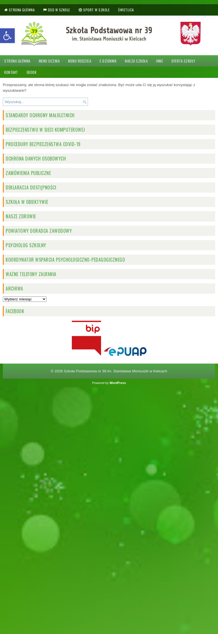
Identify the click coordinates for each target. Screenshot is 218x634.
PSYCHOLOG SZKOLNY (26, 245)
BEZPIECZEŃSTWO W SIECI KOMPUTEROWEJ (45, 129)
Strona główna (22, 9)
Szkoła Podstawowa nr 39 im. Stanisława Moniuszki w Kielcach (115, 371)
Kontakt (11, 72)
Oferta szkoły (183, 61)
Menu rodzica (79, 61)
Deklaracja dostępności (31, 187)
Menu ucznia (49, 61)
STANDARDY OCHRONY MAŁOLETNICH (40, 115)
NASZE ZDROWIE (21, 216)
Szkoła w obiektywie (27, 201)
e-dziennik (108, 61)
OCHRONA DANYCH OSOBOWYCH (36, 158)
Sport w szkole (96, 9)
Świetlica (126, 9)
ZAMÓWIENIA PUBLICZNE (28, 173)
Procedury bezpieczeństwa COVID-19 (43, 144)
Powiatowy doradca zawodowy (39, 230)
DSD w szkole (59, 9)
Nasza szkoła (136, 61)
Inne (159, 61)
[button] (7, 35)
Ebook (32, 72)
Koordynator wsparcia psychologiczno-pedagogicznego (65, 259)
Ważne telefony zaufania (31, 274)
